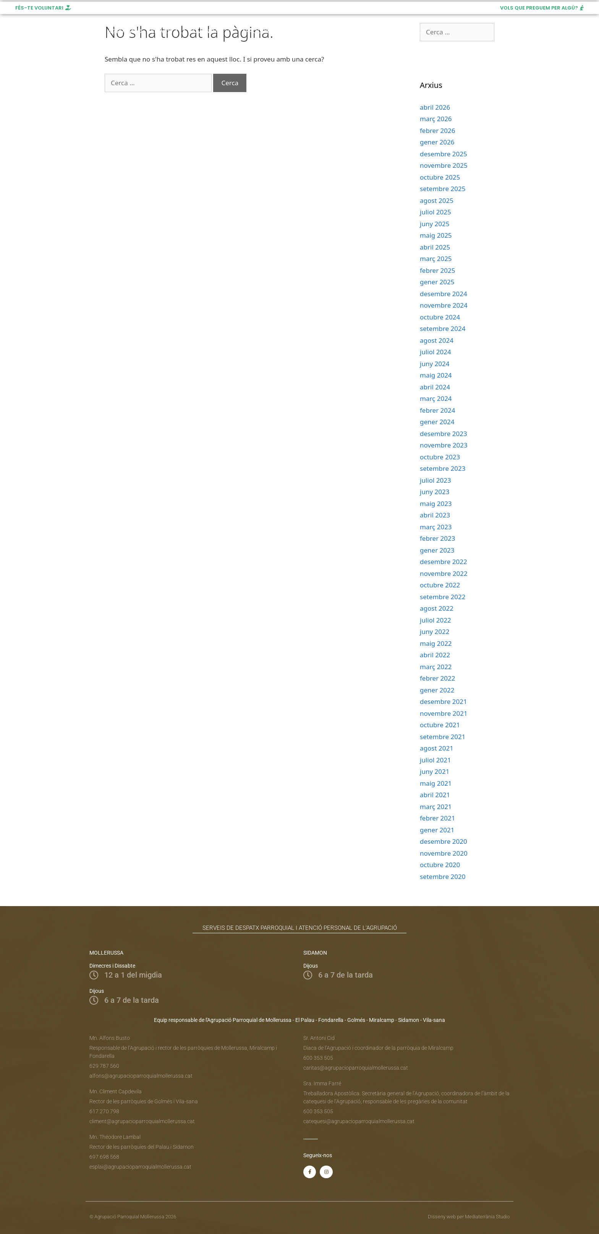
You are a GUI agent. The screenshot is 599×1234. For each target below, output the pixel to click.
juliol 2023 (435, 480)
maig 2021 (436, 783)
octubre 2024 (440, 317)
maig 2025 (436, 235)
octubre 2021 (440, 724)
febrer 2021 (437, 818)
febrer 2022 (437, 678)
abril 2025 (435, 247)
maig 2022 (436, 643)
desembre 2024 (443, 293)
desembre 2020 (443, 841)
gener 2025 (437, 281)
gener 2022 (437, 690)
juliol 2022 (435, 620)
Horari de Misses (315, 31)
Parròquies (259, 31)
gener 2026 (437, 142)
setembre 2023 (442, 468)
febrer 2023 (437, 538)
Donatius (410, 31)
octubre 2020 (440, 864)
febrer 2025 (437, 270)
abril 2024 (435, 387)
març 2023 (436, 526)
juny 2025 (434, 223)
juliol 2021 (435, 760)
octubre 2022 (440, 585)
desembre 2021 (443, 701)
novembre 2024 (444, 305)
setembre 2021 (442, 736)
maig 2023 (436, 503)
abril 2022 (435, 654)
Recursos (368, 31)
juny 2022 (434, 631)
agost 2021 (436, 748)
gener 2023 (437, 550)
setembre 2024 (442, 328)
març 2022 (436, 666)
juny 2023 (434, 491)
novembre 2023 (444, 445)
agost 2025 (436, 200)
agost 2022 (436, 608)
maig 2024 (436, 375)
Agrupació (125, 31)
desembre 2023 (443, 433)
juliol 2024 (435, 351)
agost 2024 (436, 340)
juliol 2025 (435, 212)
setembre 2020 (442, 876)
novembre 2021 (444, 713)
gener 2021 (437, 829)
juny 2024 (434, 363)
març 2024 (436, 398)
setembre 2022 (442, 596)
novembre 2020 (444, 853)
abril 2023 (435, 515)
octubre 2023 (440, 456)
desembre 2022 (443, 561)
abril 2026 (435, 107)
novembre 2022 (444, 573)
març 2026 (436, 118)
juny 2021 (434, 771)
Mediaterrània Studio (487, 1217)
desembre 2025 (443, 153)
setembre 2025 (442, 188)
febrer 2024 (437, 410)
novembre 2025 (444, 165)
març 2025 (436, 258)
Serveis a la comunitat (190, 31)
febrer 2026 (437, 130)
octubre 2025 (440, 177)
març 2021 (436, 806)
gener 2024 (437, 421)
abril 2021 (435, 794)
